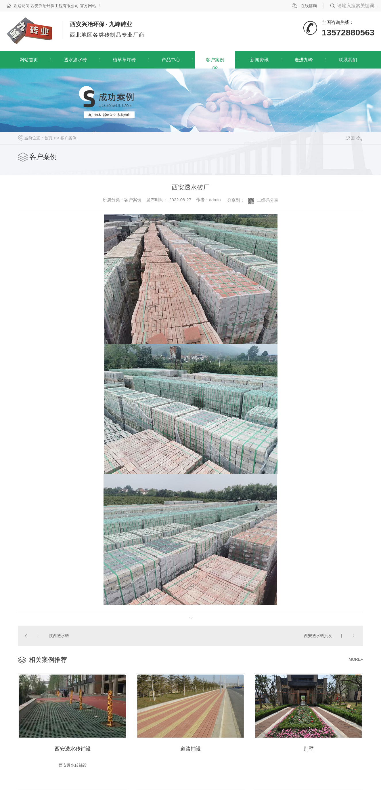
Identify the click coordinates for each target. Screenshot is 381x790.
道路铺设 (190, 748)
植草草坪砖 (124, 59)
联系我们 (348, 59)
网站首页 (29, 59)
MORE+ (356, 658)
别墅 (308, 748)
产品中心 (171, 59)
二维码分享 (267, 200)
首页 (48, 138)
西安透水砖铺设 (73, 748)
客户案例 (215, 59)
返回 (354, 138)
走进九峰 (303, 59)
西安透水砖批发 (318, 635)
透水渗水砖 (75, 59)
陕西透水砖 (59, 635)
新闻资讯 (259, 59)
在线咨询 (309, 5)
